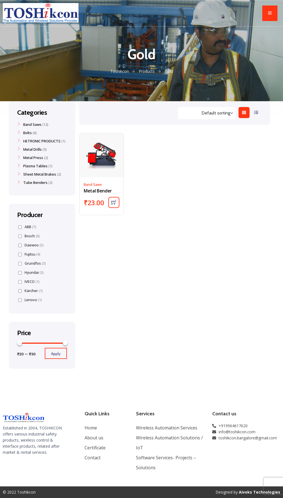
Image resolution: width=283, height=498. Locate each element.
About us (94, 438)
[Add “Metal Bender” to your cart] (113, 202)
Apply (56, 353)
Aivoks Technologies (259, 492)
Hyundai (30, 272)
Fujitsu (29, 254)
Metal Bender (98, 191)
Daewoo (30, 245)
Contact (93, 458)
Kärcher (30, 290)
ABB (27, 227)
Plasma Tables (35, 166)
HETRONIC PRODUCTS (42, 141)
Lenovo (30, 300)
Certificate (95, 448)
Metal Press (33, 157)
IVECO (28, 281)
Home (91, 428)
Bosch (29, 236)
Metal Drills (32, 149)
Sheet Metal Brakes (39, 174)
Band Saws (93, 184)
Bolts (27, 133)
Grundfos (32, 263)
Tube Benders (35, 182)
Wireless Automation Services (166, 428)
